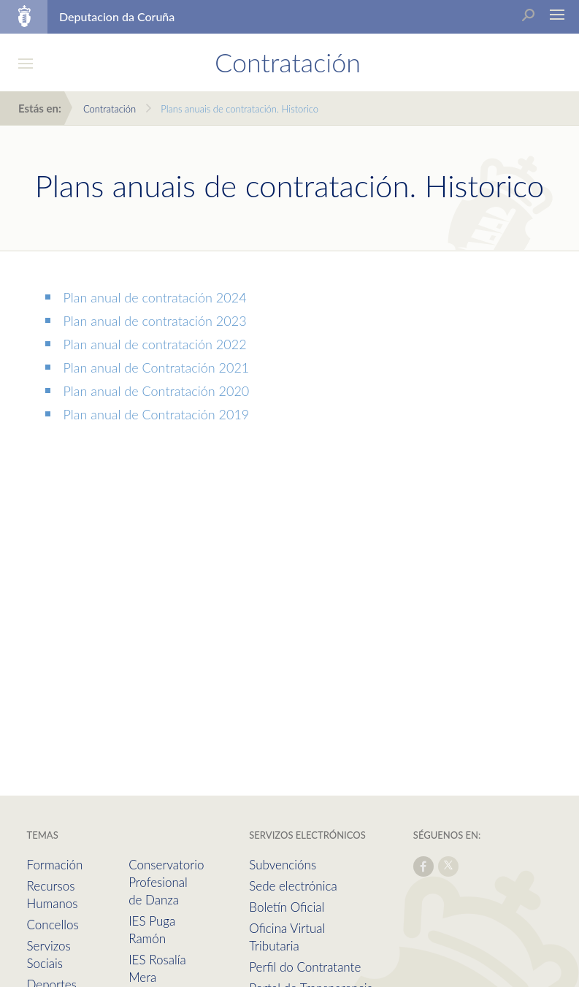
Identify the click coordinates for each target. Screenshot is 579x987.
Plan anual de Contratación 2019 (157, 414)
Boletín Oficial (286, 907)
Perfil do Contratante (305, 967)
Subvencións (282, 864)
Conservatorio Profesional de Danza (166, 882)
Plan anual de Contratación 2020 (157, 391)
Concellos (53, 924)
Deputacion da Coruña (117, 16)
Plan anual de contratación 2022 (155, 344)
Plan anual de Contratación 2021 (157, 367)
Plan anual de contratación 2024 (155, 297)
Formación (55, 864)
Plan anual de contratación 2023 (155, 321)
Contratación (109, 109)
